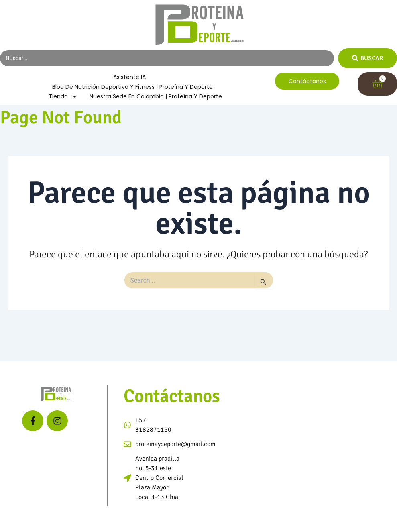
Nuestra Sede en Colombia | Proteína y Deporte (156, 97)
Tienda (63, 97)
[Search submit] (366, 58)
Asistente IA (129, 77)
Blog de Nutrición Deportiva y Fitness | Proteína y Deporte (132, 87)
